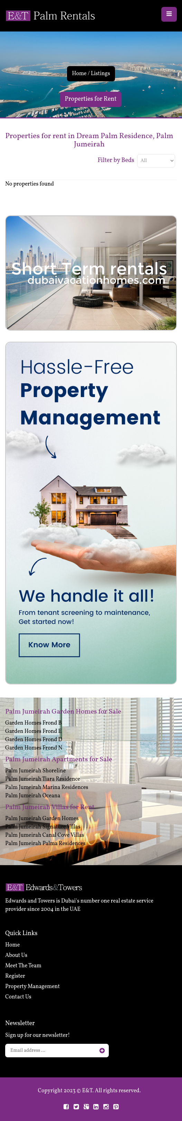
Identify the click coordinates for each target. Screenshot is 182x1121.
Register (15, 976)
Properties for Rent (91, 99)
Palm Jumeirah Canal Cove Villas (44, 835)
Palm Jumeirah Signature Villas (42, 827)
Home (79, 74)
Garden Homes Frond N (33, 748)
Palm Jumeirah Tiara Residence (42, 779)
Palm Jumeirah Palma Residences (45, 844)
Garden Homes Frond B (33, 723)
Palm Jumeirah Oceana (32, 796)
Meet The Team (23, 966)
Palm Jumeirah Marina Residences (46, 787)
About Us (16, 955)
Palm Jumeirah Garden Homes (42, 819)
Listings (100, 74)
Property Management (32, 986)
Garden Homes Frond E (33, 731)
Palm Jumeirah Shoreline (35, 771)
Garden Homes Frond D (33, 740)
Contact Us (18, 997)
